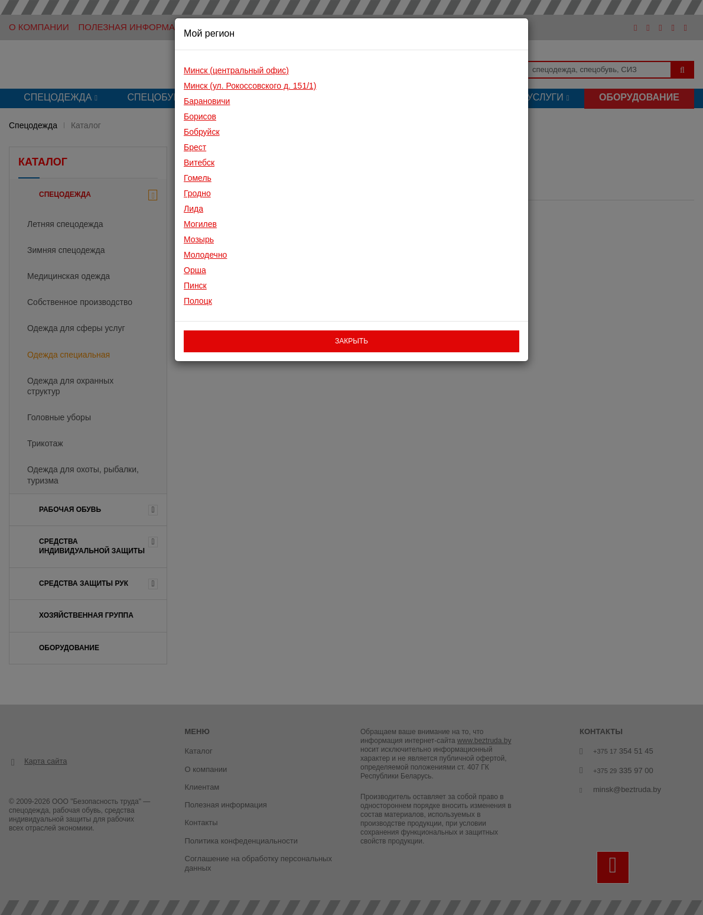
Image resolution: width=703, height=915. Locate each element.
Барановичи (207, 101)
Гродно (197, 193)
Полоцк (198, 301)
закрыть (351, 341)
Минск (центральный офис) (236, 70)
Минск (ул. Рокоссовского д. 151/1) (250, 86)
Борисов (200, 116)
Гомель (197, 178)
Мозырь (199, 239)
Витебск (199, 162)
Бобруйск (202, 132)
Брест (195, 147)
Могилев (200, 224)
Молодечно (205, 255)
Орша (195, 270)
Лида (193, 209)
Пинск (195, 285)
